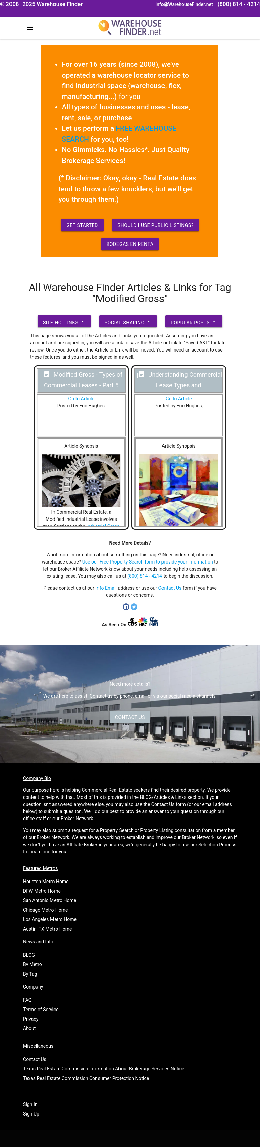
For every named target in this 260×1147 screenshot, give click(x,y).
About (29, 1028)
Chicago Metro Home (45, 910)
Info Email (106, 588)
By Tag (30, 974)
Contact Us (170, 588)
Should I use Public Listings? (155, 225)
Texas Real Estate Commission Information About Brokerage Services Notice (103, 1068)
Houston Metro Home (46, 881)
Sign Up (31, 1114)
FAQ (27, 1000)
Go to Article (81, 398)
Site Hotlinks (64, 321)
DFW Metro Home (42, 891)
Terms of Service (41, 1009)
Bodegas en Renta (130, 244)
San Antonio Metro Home (49, 900)
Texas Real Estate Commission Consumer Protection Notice (86, 1078)
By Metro (32, 964)
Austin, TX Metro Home (47, 929)
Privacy (30, 1019)
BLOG (29, 955)
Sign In (30, 1104)
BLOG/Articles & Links (163, 797)
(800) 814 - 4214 (144, 576)
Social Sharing (128, 321)
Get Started (82, 225)
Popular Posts (194, 321)
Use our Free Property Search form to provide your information (147, 562)
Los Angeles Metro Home (50, 919)
